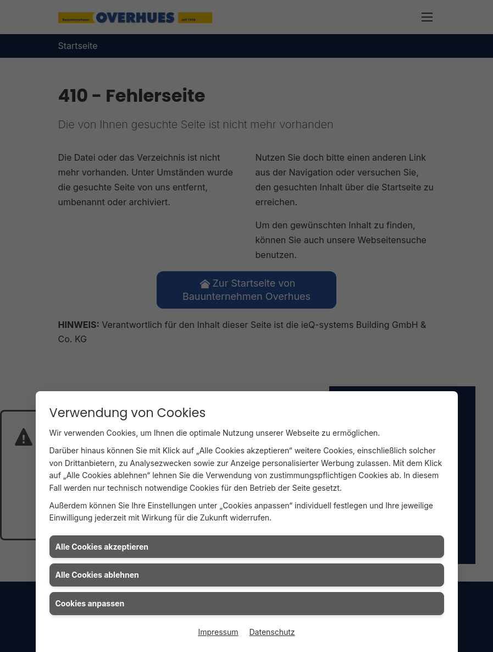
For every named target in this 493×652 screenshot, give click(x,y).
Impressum (218, 632)
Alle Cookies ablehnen (97, 574)
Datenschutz (272, 632)
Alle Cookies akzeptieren (102, 546)
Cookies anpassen (90, 603)
